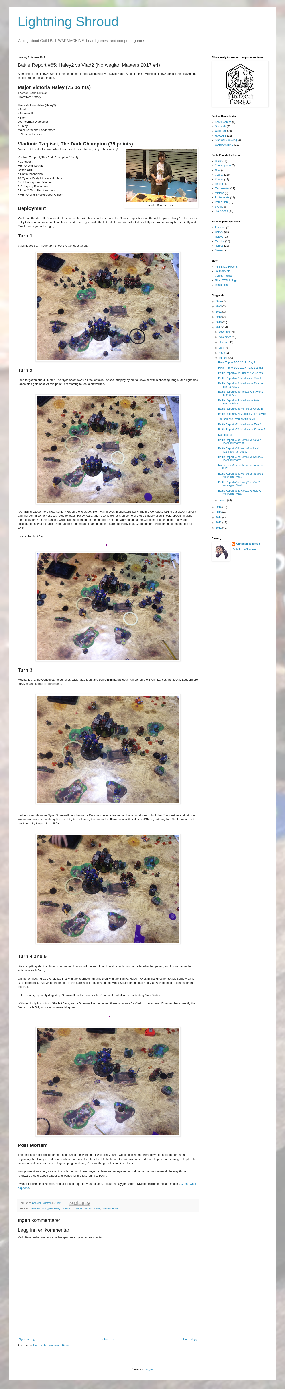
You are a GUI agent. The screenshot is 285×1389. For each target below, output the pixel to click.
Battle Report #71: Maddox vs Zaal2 (239, 424)
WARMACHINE (109, 1208)
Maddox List (225, 434)
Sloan (218, 250)
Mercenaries (222, 188)
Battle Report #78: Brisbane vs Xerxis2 (241, 373)
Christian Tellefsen (248, 543)
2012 (219, 527)
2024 (219, 301)
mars (222, 352)
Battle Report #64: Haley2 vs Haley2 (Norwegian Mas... (239, 492)
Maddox (219, 241)
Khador (66, 1208)
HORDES (220, 135)
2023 (219, 306)
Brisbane (220, 227)
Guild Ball (220, 131)
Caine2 (219, 232)
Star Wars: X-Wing (226, 140)
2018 (219, 322)
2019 (219, 316)
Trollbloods (221, 211)
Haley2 (58, 1208)
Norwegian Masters (82, 1208)
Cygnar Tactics (223, 275)
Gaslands (220, 126)
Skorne (219, 206)
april (222, 347)
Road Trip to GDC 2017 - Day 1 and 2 (240, 367)
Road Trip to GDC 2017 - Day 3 (236, 362)
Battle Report (37, 1208)
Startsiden (108, 1339)
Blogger (148, 1369)
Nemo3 (219, 245)
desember (225, 331)
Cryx (217, 170)
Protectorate (222, 197)
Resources (221, 285)
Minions (219, 193)
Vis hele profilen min (244, 549)
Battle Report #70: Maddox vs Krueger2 (241, 429)
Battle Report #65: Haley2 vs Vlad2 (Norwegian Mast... (239, 484)
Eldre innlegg (189, 1339)
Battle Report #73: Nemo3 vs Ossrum (240, 408)
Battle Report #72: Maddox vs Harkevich (242, 413)
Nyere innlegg (27, 1339)
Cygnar (49, 1208)
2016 (219, 507)
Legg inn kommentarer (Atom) (51, 1345)
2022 (219, 311)
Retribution (221, 202)
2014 (219, 517)
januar (223, 500)
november (225, 337)
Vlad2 (97, 1208)
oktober (223, 342)
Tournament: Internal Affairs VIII (237, 419)
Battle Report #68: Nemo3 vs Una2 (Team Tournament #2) (239, 450)
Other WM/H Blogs (226, 280)
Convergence (223, 165)
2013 (219, 522)
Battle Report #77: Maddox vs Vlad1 (239, 378)
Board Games (223, 122)
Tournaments (222, 271)
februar (223, 357)
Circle (218, 161)
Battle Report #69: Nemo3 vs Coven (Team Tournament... (239, 441)
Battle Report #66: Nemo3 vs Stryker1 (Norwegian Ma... (240, 475)
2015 (219, 512)
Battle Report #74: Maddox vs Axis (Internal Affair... (238, 402)
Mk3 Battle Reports (226, 266)
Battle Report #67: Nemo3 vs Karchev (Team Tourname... (240, 458)
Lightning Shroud (68, 21)
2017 (219, 327)
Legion (219, 183)
